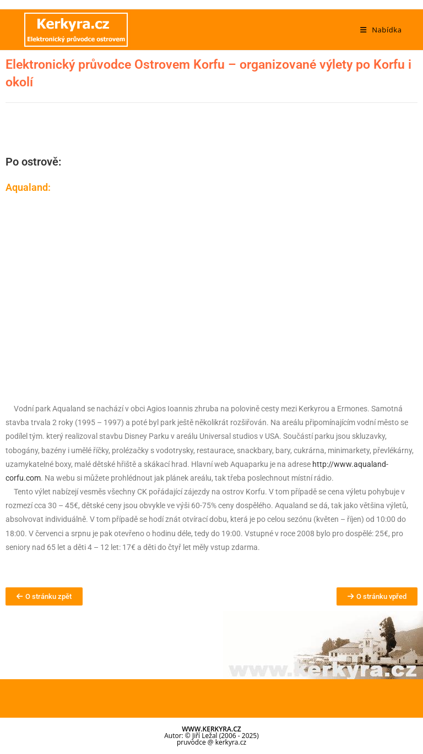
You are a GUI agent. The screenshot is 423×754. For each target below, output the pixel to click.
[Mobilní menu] (381, 30)
